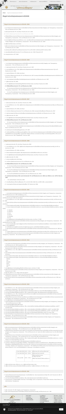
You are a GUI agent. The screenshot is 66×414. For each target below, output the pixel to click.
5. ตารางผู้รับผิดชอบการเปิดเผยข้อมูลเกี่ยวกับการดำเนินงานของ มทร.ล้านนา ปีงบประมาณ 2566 (26, 155)
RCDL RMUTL (28, 395)
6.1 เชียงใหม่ (9, 210)
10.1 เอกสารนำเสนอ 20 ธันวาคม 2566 (16, 180)
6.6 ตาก (9, 217)
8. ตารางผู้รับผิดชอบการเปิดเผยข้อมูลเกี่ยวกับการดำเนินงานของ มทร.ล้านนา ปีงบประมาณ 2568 (26, 84)
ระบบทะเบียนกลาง (43, 399)
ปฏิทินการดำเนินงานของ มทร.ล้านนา (13, 44)
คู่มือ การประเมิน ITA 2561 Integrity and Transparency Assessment (20, 390)
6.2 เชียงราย (10, 211)
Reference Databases (58, 402)
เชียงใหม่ (8, 259)
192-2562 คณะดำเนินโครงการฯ (41, 336)
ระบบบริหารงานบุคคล (44, 398)
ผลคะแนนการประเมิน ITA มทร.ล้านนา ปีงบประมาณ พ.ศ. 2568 (19, 31)
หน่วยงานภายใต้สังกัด (43, 1)
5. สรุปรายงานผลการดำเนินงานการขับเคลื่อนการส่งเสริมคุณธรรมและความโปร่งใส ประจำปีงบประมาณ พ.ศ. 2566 (30, 113)
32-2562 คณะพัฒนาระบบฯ (47, 332)
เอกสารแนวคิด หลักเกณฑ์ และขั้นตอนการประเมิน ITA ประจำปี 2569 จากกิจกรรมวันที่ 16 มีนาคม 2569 (28, 50)
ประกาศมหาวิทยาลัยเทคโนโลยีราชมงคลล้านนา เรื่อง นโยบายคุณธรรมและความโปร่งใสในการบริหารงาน (26, 378)
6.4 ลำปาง (9, 214)
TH (60, 4)
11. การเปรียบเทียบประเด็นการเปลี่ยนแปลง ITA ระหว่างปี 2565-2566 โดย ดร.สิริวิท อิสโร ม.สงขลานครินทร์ (28, 182)
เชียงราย (8, 265)
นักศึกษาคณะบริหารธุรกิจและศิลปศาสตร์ (40, 351)
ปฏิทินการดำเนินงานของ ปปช (30, 364)
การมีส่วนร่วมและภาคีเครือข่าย (56, 1)
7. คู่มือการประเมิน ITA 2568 (11, 81)
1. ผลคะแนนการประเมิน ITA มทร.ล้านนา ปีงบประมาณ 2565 (18, 144)
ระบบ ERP (42, 402)
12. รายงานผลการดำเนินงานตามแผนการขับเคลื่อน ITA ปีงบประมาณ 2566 (21, 184)
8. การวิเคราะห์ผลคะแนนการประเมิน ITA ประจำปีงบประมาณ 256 (19, 161)
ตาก (7, 266)
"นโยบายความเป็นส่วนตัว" (21, 410)
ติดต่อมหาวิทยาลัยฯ (29, 399)
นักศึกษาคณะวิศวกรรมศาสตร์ (38, 353)
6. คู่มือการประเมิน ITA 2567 (11, 115)
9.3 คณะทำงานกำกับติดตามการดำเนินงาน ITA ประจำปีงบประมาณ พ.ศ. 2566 (24, 173)
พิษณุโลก (8, 262)
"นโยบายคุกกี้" (30, 410)
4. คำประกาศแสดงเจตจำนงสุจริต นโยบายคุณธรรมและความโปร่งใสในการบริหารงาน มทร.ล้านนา (26, 152)
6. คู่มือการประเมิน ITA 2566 (11, 157)
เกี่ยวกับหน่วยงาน (13, 1)
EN (62, 4)
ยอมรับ (61, 409)
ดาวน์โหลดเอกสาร (34, 1)
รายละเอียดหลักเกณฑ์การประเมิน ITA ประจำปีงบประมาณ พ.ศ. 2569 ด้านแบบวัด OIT (24, 52)
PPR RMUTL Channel (58, 395)
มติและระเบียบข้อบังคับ (23, 1)
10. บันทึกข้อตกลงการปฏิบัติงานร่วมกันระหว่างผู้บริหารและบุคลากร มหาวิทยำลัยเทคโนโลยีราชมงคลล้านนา (27, 227)
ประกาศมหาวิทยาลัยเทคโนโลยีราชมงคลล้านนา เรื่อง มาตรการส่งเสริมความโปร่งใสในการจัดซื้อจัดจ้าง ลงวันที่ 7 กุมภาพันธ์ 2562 (32, 309)
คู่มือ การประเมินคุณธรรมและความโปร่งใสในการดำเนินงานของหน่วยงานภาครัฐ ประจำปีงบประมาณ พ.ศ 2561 (28, 391)
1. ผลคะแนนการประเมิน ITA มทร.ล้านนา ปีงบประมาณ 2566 (18, 102)
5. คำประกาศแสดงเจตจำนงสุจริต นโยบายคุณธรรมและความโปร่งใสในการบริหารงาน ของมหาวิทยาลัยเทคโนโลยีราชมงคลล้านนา (32, 205)
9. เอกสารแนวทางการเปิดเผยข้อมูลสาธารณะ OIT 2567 (17, 130)
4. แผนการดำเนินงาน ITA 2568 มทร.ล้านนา (15, 73)
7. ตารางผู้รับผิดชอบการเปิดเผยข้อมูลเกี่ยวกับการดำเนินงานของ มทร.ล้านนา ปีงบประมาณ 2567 (26, 117)
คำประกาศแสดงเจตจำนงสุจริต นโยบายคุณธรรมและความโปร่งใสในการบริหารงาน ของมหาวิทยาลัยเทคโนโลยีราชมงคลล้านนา (31, 256)
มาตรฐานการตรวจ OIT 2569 (11, 54)
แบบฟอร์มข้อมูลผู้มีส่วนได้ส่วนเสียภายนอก (14, 304)
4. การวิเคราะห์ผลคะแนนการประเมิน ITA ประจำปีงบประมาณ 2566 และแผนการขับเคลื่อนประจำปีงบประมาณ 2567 (30, 111)
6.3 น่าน (9, 213)
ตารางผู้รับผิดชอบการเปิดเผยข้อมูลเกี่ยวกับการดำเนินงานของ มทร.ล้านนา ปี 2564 (22, 268)
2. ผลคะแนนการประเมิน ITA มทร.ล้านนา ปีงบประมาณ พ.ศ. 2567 (19, 67)
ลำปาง (7, 263)
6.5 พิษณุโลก (10, 216)
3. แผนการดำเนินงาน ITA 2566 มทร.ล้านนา (15, 109)
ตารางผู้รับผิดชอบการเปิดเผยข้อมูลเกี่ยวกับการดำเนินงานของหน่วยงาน (20, 300)
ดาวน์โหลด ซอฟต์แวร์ (58, 401)
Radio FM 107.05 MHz (58, 398)
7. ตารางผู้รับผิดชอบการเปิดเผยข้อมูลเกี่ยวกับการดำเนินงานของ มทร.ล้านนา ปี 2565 (23, 219)
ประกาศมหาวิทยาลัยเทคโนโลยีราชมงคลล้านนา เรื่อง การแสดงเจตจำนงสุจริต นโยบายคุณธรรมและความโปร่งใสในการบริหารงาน (31, 292)
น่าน (7, 260)
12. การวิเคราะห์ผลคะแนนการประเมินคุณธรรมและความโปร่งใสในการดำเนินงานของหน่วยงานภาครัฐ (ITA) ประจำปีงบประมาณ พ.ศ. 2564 (33, 231)
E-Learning (28, 397)
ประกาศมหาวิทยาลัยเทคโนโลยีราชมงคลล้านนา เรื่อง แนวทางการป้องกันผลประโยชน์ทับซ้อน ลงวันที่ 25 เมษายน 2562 (29, 312)
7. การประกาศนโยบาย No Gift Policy (13, 159)
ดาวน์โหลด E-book (57, 399)
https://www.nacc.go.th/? (22, 272)
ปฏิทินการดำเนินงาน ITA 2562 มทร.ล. (40, 366)
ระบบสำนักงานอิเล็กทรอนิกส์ (42, 396)
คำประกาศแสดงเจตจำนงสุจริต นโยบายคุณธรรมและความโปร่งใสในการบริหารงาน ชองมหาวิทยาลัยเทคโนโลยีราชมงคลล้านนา (31, 291)
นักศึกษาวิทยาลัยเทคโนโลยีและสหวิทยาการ (41, 358)
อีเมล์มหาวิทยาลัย (29, 398)
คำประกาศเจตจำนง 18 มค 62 (17, 339)
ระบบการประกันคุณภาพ (44, 401)
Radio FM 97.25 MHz (58, 397)
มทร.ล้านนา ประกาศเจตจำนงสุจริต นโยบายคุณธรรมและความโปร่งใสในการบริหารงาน (23, 341)
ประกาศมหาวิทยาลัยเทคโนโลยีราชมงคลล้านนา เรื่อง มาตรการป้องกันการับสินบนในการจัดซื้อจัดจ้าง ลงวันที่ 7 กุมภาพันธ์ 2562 (31, 310)
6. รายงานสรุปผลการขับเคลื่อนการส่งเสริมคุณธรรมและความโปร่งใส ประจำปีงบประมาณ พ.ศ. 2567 (27, 79)
